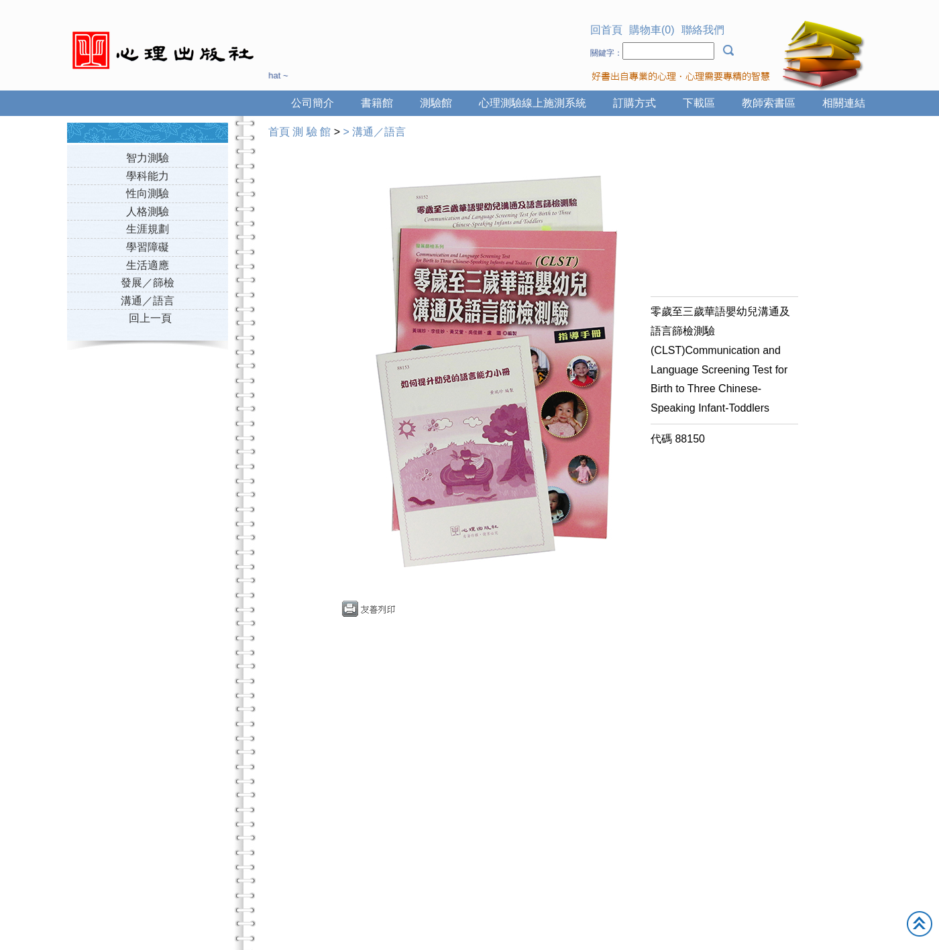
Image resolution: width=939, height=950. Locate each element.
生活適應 (147, 265)
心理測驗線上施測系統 (532, 103)
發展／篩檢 (147, 282)
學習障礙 (147, 247)
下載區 (699, 103)
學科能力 (147, 176)
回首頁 (606, 30)
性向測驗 (147, 193)
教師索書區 (768, 103)
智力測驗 (147, 158)
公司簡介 (312, 103)
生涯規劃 (147, 229)
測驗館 (436, 103)
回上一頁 (150, 318)
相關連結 (843, 103)
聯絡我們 (702, 30)
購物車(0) (652, 30)
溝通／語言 (147, 300)
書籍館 (377, 103)
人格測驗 (147, 211)
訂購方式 (634, 103)
